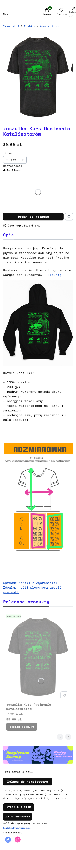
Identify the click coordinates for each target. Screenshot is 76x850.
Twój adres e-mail (18, 772)
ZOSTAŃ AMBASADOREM (17, 816)
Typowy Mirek (11, 26)
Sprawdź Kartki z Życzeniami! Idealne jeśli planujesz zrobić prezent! (32, 587)
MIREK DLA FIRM (18, 807)
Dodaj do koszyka (33, 216)
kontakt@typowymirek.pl (17, 828)
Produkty (29, 26)
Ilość (7, 153)
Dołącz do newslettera (27, 781)
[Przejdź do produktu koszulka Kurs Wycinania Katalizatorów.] (38, 657)
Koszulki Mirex (49, 26)
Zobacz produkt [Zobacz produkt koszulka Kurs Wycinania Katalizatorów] (22, 727)
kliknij (54, 274)
